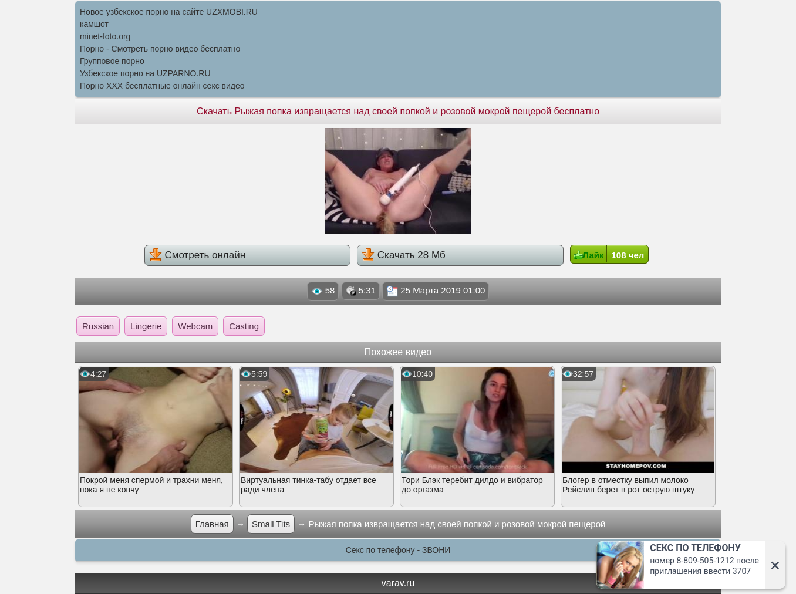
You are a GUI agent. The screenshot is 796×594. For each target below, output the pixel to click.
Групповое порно (112, 61)
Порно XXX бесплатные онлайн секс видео (162, 85)
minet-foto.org (105, 36)
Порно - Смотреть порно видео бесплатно (160, 48)
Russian (98, 326)
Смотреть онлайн (197, 254)
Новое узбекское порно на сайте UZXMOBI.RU (169, 11)
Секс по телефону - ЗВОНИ (398, 550)
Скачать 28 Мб (404, 254)
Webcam (195, 326)
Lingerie (145, 326)
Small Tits (271, 524)
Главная (212, 524)
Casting (244, 326)
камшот (94, 24)
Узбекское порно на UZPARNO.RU (145, 73)
